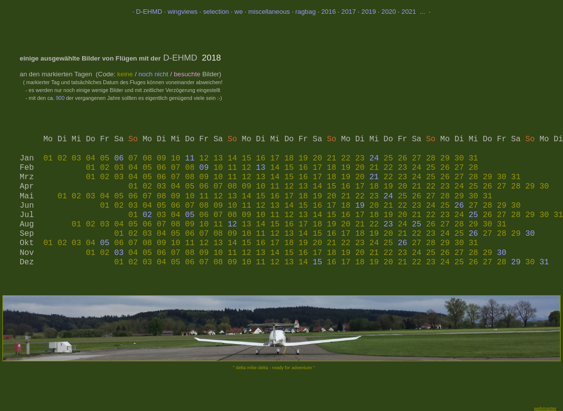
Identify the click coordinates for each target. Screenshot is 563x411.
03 (119, 253)
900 (60, 98)
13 (260, 167)
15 (317, 262)
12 (232, 224)
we (239, 11)
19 (360, 205)
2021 (409, 11)
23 (388, 224)
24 (374, 158)
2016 (328, 11)
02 (147, 215)
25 (473, 215)
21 (374, 177)
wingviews (183, 11)
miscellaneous (269, 11)
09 (204, 167)
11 (189, 158)
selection (216, 11)
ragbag (305, 11)
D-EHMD (149, 11)
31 (544, 262)
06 (119, 158)
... (421, 11)
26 (459, 205)
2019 (368, 11)
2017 (348, 11)
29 (516, 262)
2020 (388, 11)
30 (529, 233)
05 (189, 215)
